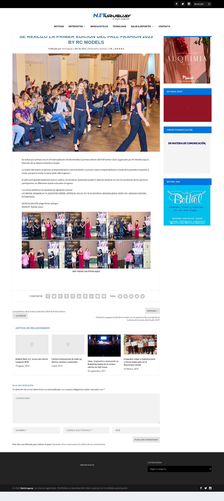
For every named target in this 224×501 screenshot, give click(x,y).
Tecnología (119, 30)
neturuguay (67, 58)
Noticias (59, 30)
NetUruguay (27, 497)
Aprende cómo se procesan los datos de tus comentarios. (79, 453)
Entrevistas (76, 30)
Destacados (93, 58)
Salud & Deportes (141, 30)
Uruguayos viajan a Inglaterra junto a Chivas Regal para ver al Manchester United (140, 371)
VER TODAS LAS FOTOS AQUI (86, 280)
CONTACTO (164, 30)
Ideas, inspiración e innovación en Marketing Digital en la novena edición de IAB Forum (103, 374)
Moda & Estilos (99, 30)
